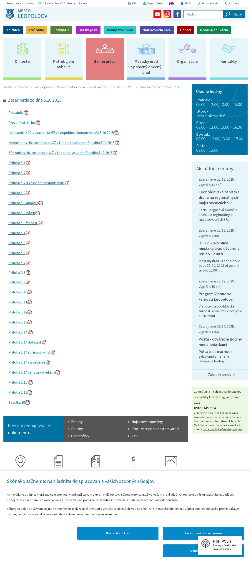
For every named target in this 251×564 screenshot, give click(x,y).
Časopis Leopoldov (95, 477)
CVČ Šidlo (36, 30)
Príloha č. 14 (18, 332)
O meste (22, 61)
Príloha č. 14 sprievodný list (29, 352)
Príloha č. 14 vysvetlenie (26, 362)
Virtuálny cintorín (133, 477)
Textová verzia (210, 3)
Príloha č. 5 (16, 243)
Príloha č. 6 (16, 253)
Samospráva (104, 61)
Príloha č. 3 (16, 192)
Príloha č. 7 (16, 263)
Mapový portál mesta (20, 477)
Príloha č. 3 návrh (21, 212)
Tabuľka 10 (16, 402)
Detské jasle (88, 30)
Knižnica (13, 30)
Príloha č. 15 (18, 382)
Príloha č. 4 (16, 233)
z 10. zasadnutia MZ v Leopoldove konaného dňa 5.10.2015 (69, 132)
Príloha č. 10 (17, 292)
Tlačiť (188, 3)
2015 (130, 87)
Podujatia (61, 30)
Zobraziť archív (219, 374)
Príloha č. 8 (16, 272)
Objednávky (80, 435)
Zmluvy (77, 421)
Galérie (171, 474)
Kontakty (234, 3)
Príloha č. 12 (17, 312)
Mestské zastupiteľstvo (106, 87)
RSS (134, 3)
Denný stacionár (120, 30)
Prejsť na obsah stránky (20, 3)
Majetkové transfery (147, 421)
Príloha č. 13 (17, 322)
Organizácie (187, 61)
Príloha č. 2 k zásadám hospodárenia (36, 182)
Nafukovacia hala (157, 30)
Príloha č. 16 (17, 392)
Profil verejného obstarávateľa (155, 428)
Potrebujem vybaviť (63, 64)
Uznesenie (16, 132)
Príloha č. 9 (16, 282)
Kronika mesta (58, 474)
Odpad (185, 30)
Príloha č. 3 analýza (23, 202)
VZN (134, 435)
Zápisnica (16, 152)
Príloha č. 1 (16, 162)
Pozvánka (16, 112)
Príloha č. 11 (17, 302)
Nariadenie (17, 142)
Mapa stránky (155, 3)
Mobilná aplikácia (214, 30)
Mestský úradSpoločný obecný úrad (146, 67)
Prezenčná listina (22, 122)
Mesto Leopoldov (16, 87)
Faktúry (77, 428)
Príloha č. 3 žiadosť (23, 222)
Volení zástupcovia (71, 87)
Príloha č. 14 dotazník (25, 342)
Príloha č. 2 (16, 172)
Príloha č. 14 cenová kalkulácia (31, 372)
